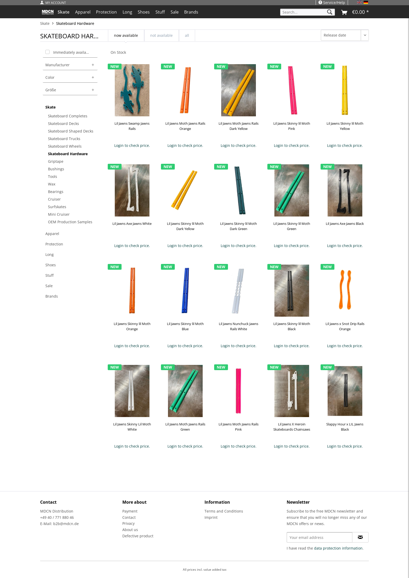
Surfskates (57, 206)
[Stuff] (160, 12)
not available (161, 35)
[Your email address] (319, 537)
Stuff (49, 275)
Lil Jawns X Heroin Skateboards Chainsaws (291, 427)
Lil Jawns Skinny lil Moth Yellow (345, 126)
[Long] (127, 12)
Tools (52, 176)
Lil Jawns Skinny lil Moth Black (291, 326)
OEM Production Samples (70, 221)
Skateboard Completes (67, 115)
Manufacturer (57, 64)
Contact (129, 517)
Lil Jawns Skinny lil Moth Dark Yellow (185, 226)
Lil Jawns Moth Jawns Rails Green (185, 427)
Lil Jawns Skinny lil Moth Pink (291, 126)
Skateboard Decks (63, 123)
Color (50, 77)
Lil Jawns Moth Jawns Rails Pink (238, 427)
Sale (49, 285)
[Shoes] (144, 12)
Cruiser (54, 199)
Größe (50, 89)
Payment (129, 511)
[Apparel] (82, 12)
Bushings (56, 168)
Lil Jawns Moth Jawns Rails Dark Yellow (238, 126)
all (187, 35)
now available (126, 35)
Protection (54, 244)
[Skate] (63, 12)
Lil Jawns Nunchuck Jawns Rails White (238, 326)
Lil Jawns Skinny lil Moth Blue (185, 326)
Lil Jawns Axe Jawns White (132, 223)
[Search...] (307, 12)
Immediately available (72, 52)
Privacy (128, 523)
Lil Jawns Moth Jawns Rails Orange (185, 126)
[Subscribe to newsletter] (360, 537)
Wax (51, 184)
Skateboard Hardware (68, 153)
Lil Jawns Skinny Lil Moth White (132, 427)
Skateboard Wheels (65, 146)
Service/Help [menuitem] (331, 2)
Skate (50, 107)
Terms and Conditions (223, 511)
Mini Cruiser (59, 214)
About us (130, 529)
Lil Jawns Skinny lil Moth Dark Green (238, 226)
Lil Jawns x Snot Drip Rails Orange (345, 326)
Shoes (50, 264)
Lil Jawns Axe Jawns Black (345, 223)
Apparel (52, 233)
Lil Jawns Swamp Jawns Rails (132, 126)
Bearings (55, 191)
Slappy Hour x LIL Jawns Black (344, 427)
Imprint (211, 517)
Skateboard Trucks (64, 138)
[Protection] (106, 12)
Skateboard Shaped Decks (70, 131)
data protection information (338, 548)
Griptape (55, 161)
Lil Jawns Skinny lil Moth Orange (132, 326)
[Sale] (175, 12)
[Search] (329, 12)
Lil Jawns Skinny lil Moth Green (291, 226)
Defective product (137, 535)
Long (49, 254)
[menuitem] (54, 2)
